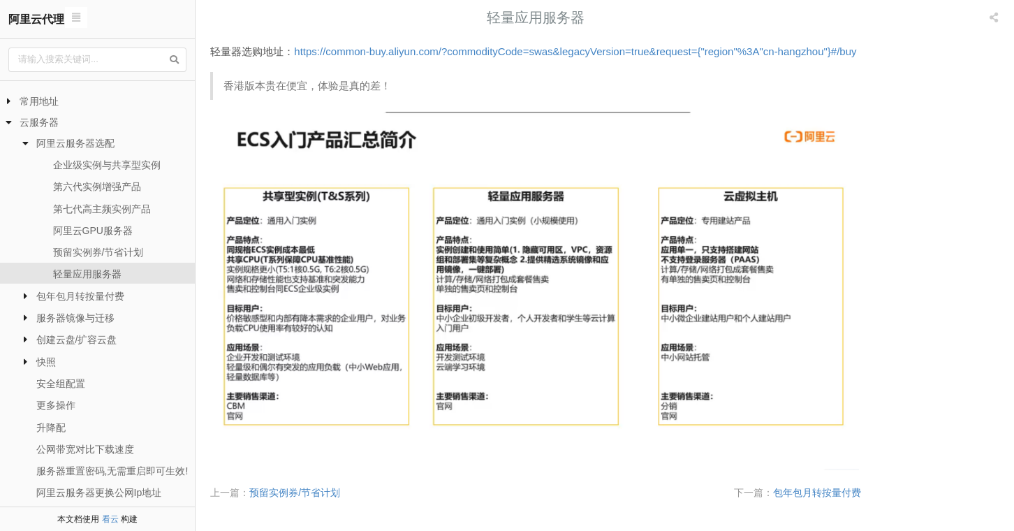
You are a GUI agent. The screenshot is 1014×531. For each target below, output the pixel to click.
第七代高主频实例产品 (102, 208)
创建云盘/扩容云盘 (76, 339)
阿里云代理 (36, 19)
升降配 (51, 427)
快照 (46, 362)
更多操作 (55, 405)
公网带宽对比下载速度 (85, 449)
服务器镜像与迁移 (75, 317)
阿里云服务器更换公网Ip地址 (99, 492)
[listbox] (995, 17)
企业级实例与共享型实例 (107, 164)
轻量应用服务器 (87, 273)
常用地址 (39, 101)
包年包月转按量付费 (80, 296)
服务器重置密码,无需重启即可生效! (112, 471)
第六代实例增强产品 (97, 186)
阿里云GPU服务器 (93, 230)
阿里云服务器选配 (75, 143)
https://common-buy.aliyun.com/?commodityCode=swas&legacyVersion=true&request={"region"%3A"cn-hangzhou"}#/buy (644, 51)
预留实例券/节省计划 (98, 252)
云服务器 (39, 122)
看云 (110, 519)
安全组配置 (60, 383)
